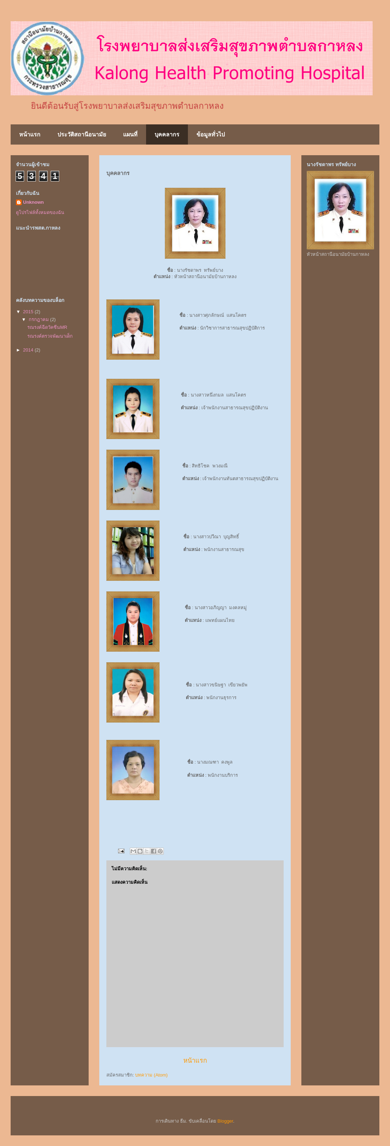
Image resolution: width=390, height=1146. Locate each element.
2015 (29, 311)
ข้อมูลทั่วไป (210, 134)
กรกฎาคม (39, 319)
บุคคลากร (167, 134)
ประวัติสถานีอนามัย (81, 134)
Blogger (225, 1121)
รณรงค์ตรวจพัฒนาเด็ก (50, 336)
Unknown (33, 202)
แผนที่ (130, 134)
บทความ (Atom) (151, 1075)
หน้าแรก (29, 134)
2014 (29, 350)
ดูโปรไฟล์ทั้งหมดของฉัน (40, 212)
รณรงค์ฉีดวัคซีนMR (47, 327)
